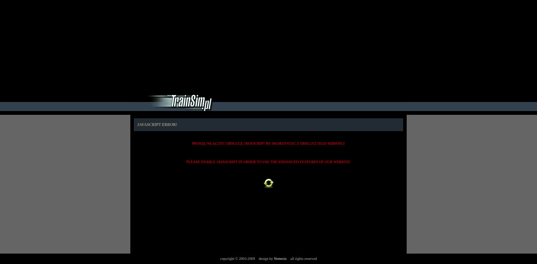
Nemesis (280, 259)
